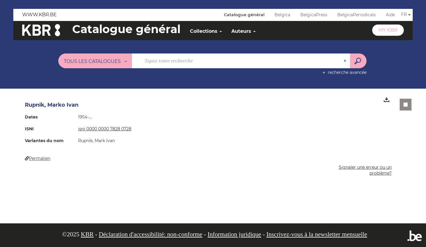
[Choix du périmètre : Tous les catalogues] (95, 60)
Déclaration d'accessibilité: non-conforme (150, 234)
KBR (87, 234)
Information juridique (234, 234)
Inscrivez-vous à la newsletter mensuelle (316, 234)
